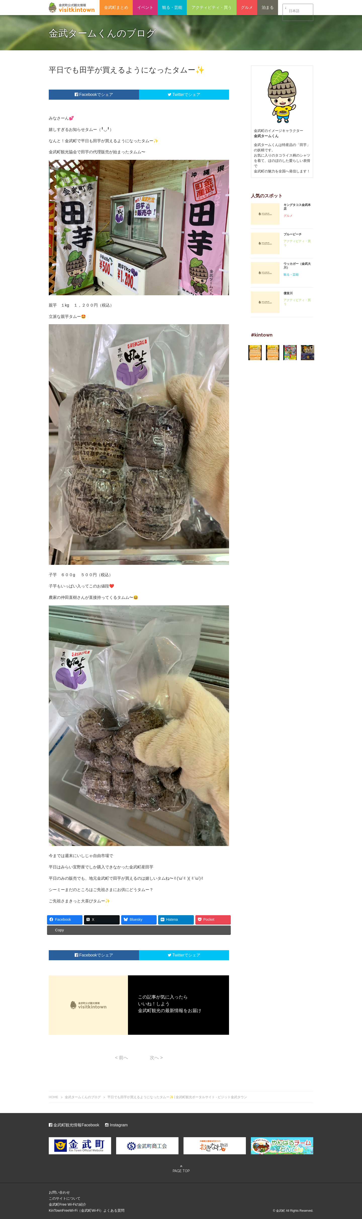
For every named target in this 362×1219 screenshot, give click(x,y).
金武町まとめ (116, 7)
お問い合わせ (59, 1192)
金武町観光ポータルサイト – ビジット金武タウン (72, 8)
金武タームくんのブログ (83, 1096)
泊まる (268, 7)
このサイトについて (64, 1198)
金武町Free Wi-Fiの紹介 (67, 1204)
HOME (53, 1096)
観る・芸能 (172, 7)
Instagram (116, 1124)
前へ (121, 1056)
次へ (156, 1056)
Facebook (86, 94)
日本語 (294, 8)
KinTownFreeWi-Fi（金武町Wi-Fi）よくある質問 (86, 1210)
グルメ (247, 7)
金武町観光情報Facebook (74, 1124)
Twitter (176, 94)
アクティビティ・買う (212, 7)
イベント (145, 7)
